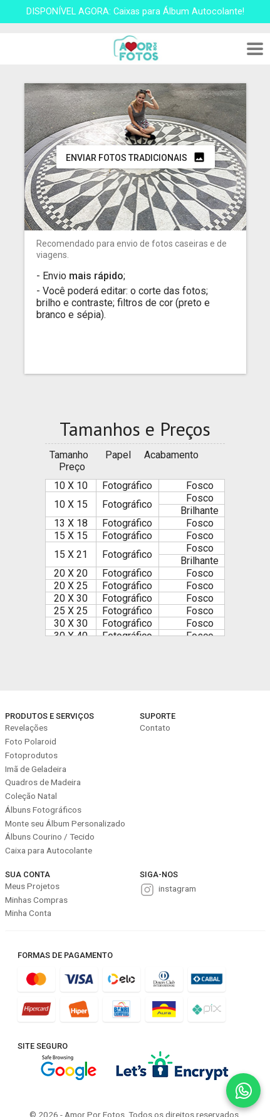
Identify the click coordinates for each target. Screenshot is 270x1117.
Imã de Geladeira (35, 769)
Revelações (26, 728)
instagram (177, 888)
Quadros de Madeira (43, 782)
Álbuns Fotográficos (43, 810)
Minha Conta (28, 913)
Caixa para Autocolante (48, 850)
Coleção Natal (31, 796)
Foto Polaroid (30, 741)
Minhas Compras (36, 900)
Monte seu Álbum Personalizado (65, 823)
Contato (155, 728)
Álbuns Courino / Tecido (50, 836)
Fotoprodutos (31, 755)
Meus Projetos (32, 886)
